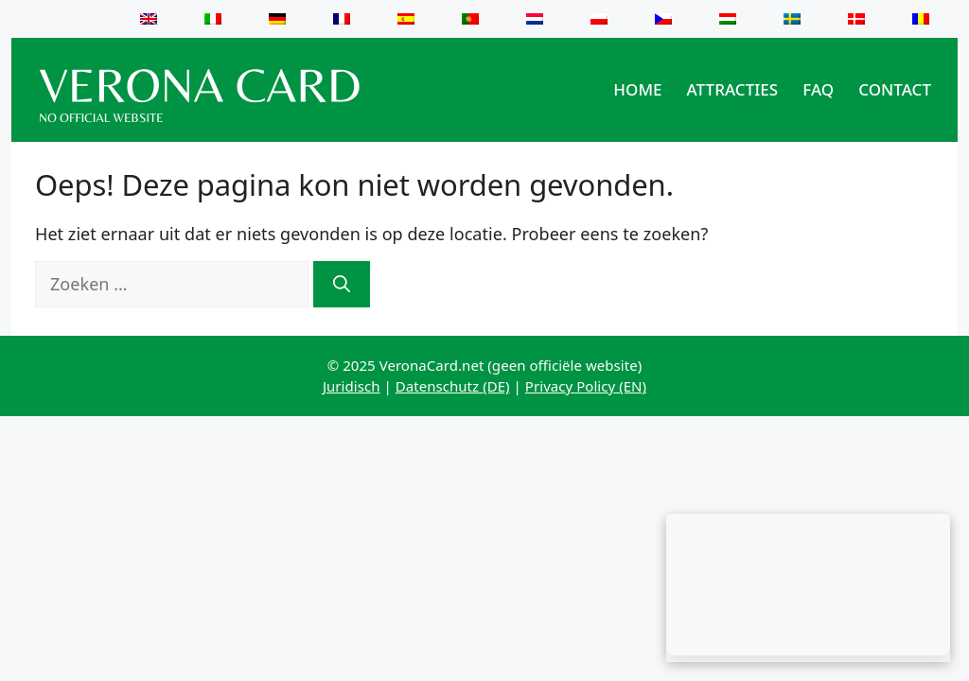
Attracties (733, 89)
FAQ (818, 89)
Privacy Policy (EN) (585, 385)
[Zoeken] (341, 284)
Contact (894, 89)
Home (637, 89)
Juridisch (351, 385)
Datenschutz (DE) (453, 385)
